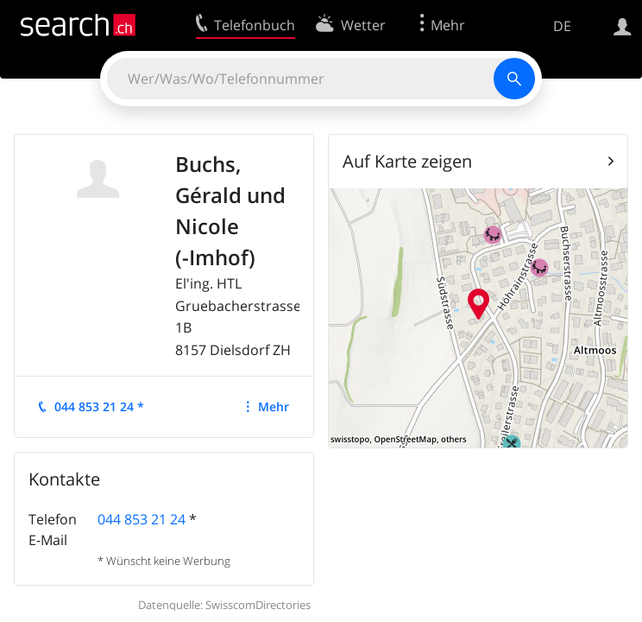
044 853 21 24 (142, 519)
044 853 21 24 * (99, 406)
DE (562, 25)
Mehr (273, 406)
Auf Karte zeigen (407, 161)
